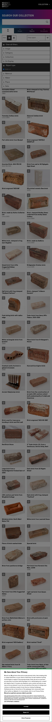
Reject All (26, 715)
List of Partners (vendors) (11, 704)
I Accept (26, 709)
